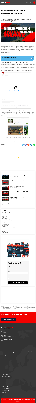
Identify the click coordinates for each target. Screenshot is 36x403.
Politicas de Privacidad (6, 378)
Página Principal (3, 7)
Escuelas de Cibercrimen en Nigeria (17, 197)
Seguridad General (6, 219)
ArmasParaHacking (6, 213)
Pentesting (4, 216)
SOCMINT (4, 231)
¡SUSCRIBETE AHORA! (8, 319)
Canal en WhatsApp (5, 390)
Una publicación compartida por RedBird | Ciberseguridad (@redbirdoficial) (16, 105)
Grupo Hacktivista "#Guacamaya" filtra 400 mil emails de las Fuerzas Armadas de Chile (21, 192)
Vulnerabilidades (5, 215)
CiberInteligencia (6, 212)
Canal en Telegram (5, 388)
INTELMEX (4, 226)
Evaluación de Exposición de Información (10, 364)
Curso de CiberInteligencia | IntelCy (17, 186)
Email (9, 271)
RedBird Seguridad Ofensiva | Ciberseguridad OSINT (19, 399)
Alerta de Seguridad (6, 229)
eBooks (3, 230)
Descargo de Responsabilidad (7, 380)
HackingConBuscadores (7, 220)
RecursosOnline (5, 225)
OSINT (3, 217)
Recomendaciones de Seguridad (8, 227)
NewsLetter (4, 392)
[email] (18, 273)
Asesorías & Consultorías (6, 365)
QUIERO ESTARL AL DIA (18, 282)
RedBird (3, 15)
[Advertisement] (9, 295)
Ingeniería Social (5, 224)
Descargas (4, 218)
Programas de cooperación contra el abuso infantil (20, 202)
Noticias (8, 7)
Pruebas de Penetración (6, 362)
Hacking (4, 222)
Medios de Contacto (6, 376)
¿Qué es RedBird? (5, 374)
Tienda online (4, 394)
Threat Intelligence (6, 232)
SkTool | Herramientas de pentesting (17, 175)
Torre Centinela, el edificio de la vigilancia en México (20, 180)
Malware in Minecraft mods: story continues (13, 141)
